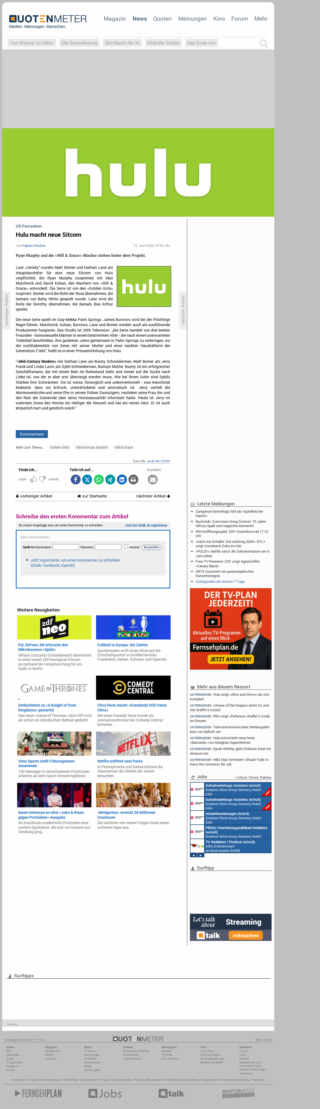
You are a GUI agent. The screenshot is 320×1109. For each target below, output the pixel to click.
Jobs (242, 1055)
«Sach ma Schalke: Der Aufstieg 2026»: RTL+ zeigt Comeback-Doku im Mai (230, 543)
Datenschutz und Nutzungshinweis (250, 1064)
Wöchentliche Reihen (136, 1051)
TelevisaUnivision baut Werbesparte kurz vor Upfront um (229, 729)
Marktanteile (131, 1055)
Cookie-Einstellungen (252, 1069)
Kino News (18, 1080)
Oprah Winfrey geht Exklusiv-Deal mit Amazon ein (230, 750)
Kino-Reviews (170, 1058)
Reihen (49, 1055)
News (140, 18)
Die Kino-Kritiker (210, 1055)
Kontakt (244, 1058)
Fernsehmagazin (51, 1080)
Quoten (162, 18)
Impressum (246, 1073)
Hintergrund (52, 1051)
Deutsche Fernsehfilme (236, 1080)
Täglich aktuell (132, 1058)
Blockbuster (154, 1080)
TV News (104, 1080)
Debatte (166, 1051)
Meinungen (192, 18)
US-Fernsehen (92, 1070)
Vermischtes (91, 1055)
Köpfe (87, 1066)
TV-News (89, 1051)
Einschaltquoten (122, 1080)
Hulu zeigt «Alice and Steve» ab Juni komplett (229, 696)
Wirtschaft (90, 1058)
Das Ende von (201, 43)
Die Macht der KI (122, 43)
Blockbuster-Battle (212, 1062)
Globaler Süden (163, 43)
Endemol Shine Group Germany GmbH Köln (230, 789)
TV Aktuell (33, 1080)
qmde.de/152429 (158, 461)
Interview (50, 1058)
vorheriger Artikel (34, 496)
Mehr (260, 18)
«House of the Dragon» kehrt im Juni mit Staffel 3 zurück (229, 707)
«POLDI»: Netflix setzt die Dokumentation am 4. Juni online (233, 553)
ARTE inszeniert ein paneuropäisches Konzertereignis (225, 573)
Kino (219, 18)
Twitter (10, 1070)
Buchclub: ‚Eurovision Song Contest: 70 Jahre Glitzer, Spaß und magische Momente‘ (231, 523)
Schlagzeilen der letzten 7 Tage (220, 581)
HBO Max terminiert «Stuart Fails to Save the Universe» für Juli (229, 761)
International (92, 1062)
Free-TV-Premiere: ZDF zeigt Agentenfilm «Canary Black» (228, 563)
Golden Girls (59, 447)
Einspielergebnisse (212, 1058)
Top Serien (258, 1080)
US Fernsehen (88, 1080)
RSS (8, 1051)
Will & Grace (124, 447)
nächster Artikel (153, 496)
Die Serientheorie (79, 43)
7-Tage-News (14, 1062)
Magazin (115, 18)
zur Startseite (92, 496)
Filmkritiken (71, 1080)
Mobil (10, 1058)
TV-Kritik (167, 1055)
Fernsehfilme (171, 1080)
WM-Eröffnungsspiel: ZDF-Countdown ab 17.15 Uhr (232, 533)
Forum (239, 18)
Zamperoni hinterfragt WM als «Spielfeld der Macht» (229, 513)
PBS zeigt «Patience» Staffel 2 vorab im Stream (230, 718)
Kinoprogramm (210, 1080)
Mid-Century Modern (91, 447)
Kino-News (207, 1051)
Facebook (12, 1066)
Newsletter (12, 1055)
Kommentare (32, 434)
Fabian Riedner (34, 245)
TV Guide (139, 1080)
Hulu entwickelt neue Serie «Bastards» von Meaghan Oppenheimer (222, 740)
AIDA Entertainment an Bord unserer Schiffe (222, 846)
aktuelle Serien (190, 1080)
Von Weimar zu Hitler (32, 43)
